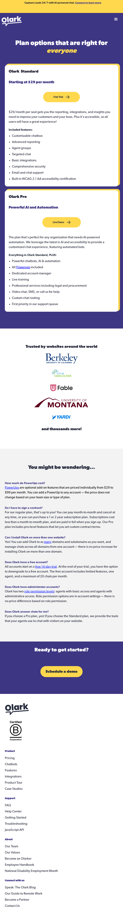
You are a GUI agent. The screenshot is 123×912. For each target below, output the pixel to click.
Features (11, 770)
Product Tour (13, 782)
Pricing (10, 758)
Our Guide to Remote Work (23, 893)
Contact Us (12, 905)
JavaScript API (14, 829)
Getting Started (15, 817)
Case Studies (14, 788)
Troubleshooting (16, 823)
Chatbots (11, 764)
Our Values (12, 852)
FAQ (8, 805)
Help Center (13, 811)
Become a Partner (17, 899)
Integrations (13, 776)
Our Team (11, 846)
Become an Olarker (18, 858)
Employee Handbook (19, 864)
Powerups (23, 267)
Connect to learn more (88, 2)
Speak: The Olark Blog (20, 887)
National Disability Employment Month (31, 871)
